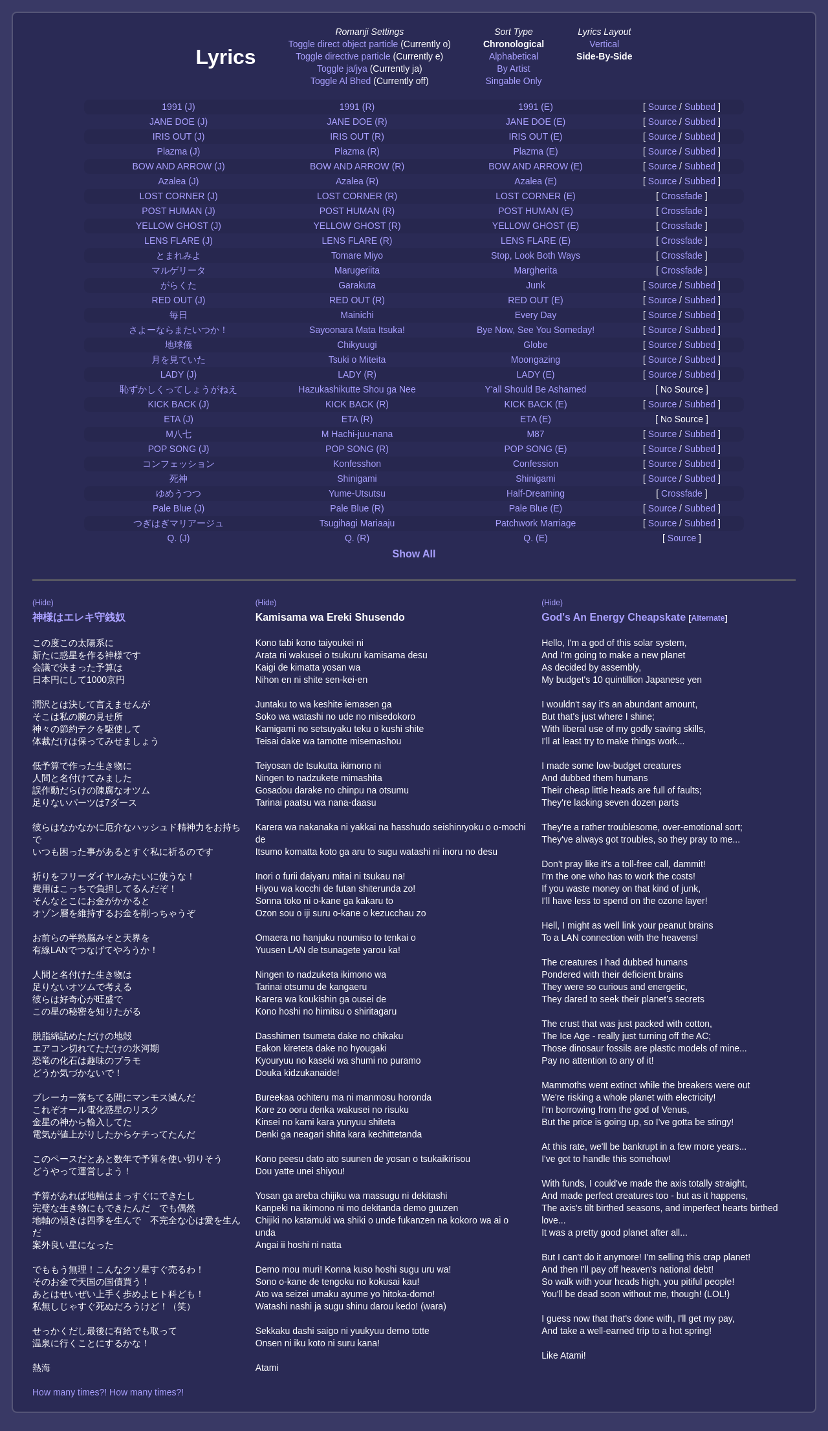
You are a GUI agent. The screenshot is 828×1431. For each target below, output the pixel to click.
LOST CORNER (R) (357, 196)
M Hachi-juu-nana (357, 434)
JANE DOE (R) (357, 121)
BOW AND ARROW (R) (357, 166)
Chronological (513, 44)
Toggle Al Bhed (340, 81)
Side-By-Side (604, 56)
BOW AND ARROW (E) (535, 166)
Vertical (604, 44)
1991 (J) (178, 107)
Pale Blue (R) (357, 508)
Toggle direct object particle (343, 44)
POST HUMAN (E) (535, 211)
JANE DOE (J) (178, 121)
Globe (535, 344)
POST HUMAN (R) (357, 211)
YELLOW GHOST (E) (535, 226)
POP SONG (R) (357, 449)
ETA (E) (535, 419)
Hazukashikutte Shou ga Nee (356, 389)
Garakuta (357, 285)
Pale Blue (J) (178, 508)
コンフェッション (178, 463)
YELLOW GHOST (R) (356, 226)
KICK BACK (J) (179, 404)
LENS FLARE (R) (357, 240)
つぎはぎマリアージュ (178, 523)
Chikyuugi (356, 344)
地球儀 (178, 344)
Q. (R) (357, 538)
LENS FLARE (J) (178, 240)
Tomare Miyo (357, 255)
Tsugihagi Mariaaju (357, 523)
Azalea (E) (535, 181)
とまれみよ (178, 255)
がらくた (178, 285)
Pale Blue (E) (535, 508)
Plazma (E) (535, 151)
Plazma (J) (179, 151)
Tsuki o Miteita (357, 359)
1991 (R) (357, 107)
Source (662, 107)
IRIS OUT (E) (536, 136)
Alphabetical (513, 56)
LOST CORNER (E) (535, 196)
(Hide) (43, 602)
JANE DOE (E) (536, 121)
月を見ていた (178, 359)
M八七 (178, 434)
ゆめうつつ (178, 493)
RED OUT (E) (535, 300)
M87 (535, 434)
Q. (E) (535, 538)
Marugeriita (357, 270)
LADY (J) (178, 374)
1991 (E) (535, 107)
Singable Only (513, 81)
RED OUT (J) (179, 300)
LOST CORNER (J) (178, 196)
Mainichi (356, 315)
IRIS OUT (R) (357, 136)
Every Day (536, 315)
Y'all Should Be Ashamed (536, 389)
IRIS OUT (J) (179, 136)
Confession (535, 463)
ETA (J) (178, 419)
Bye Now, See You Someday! (535, 330)
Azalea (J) (178, 181)
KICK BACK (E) (535, 404)
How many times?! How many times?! (108, 1392)
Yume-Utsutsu (357, 493)
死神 (178, 478)
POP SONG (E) (536, 449)
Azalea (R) (357, 181)
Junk (535, 285)
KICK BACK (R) (357, 404)
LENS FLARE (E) (536, 240)
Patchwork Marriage (536, 523)
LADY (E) (536, 374)
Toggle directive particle (343, 56)
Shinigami (356, 478)
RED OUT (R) (357, 300)
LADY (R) (357, 374)
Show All (414, 553)
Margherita (536, 270)
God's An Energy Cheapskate (613, 617)
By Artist (513, 68)
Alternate (707, 618)
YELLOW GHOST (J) (178, 226)
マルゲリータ (178, 270)
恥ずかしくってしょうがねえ (178, 389)
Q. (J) (179, 538)
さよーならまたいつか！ (178, 330)
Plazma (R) (357, 151)
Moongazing (535, 359)
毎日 (178, 315)
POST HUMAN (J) (178, 211)
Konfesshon (357, 463)
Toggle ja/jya (342, 68)
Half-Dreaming (536, 493)
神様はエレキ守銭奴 (78, 617)
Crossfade (682, 196)
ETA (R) (357, 419)
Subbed (699, 107)
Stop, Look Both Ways (535, 255)
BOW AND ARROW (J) (178, 166)
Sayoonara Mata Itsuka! (357, 330)
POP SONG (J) (179, 449)
